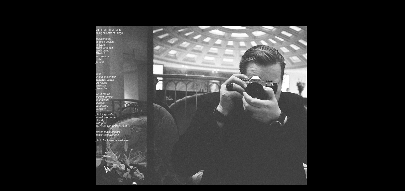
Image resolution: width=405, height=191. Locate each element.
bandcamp (102, 105)
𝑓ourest (100, 62)
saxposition (102, 56)
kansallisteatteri (105, 79)
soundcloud (102, 99)
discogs (100, 102)
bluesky (101, 120)
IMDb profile (103, 94)
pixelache (101, 88)
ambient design (105, 41)
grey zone (101, 82)
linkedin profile (104, 97)
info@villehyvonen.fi (108, 134)
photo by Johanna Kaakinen (112, 140)
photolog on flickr (106, 114)
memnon (101, 85)
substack (101, 108)
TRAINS (101, 53)
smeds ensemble (106, 76)
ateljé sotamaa (104, 47)
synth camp (102, 50)
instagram (101, 123)
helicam (100, 44)
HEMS (99, 59)
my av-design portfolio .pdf (111, 126)
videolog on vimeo (106, 117)
